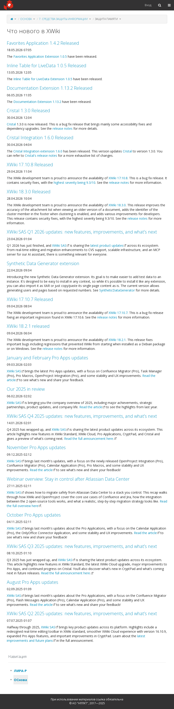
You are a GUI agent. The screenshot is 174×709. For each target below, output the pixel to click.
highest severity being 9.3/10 (74, 182)
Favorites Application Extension (36, 56)
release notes (62, 128)
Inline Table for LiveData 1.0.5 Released (46, 65)
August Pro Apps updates (32, 582)
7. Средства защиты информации (63, 19)
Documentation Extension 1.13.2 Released (49, 88)
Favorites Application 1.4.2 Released (43, 43)
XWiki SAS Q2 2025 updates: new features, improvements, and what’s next (82, 613)
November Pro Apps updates (36, 447)
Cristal (11, 124)
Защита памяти (106, 19)
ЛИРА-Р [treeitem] (20, 670)
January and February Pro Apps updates (47, 358)
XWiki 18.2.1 (117, 340)
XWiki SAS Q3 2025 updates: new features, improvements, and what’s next (82, 546)
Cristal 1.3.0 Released (28, 110)
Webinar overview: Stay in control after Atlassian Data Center (68, 479)
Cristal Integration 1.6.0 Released (40, 137)
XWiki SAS (59, 245)
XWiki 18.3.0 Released (29, 192)
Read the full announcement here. (89, 438)
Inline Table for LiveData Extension (39, 79)
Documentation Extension (32, 102)
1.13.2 (57, 102)
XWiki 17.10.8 (118, 178)
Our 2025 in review (26, 389)
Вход (148, 5)
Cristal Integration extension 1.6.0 (37, 151)
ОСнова (26, 19)
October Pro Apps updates (34, 515)
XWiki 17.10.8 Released (30, 165)
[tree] (87, 675)
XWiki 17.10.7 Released (30, 299)
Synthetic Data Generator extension (43, 263)
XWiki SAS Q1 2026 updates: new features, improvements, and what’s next (82, 232)
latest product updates (106, 245)
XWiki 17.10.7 (118, 313)
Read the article (90, 407)
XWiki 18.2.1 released (28, 326)
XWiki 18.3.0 (117, 205)
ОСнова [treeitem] (20, 679)
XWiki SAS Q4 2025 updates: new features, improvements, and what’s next (82, 416)
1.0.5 (63, 56)
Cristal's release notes (41, 155)
